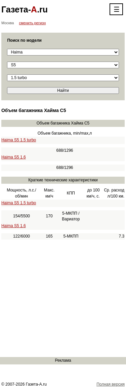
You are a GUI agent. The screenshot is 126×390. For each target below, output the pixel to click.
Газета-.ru (24, 9)
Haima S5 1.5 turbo (18, 140)
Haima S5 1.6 (13, 157)
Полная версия (110, 384)
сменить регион (32, 23)
